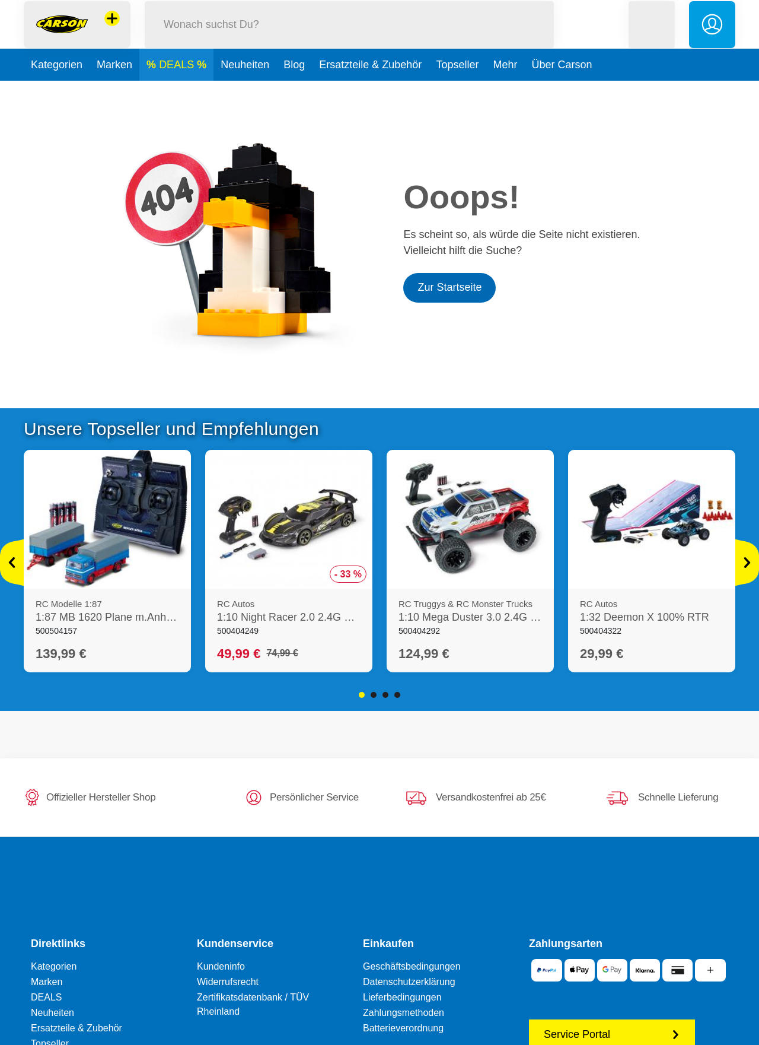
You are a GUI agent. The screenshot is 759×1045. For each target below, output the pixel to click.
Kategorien (56, 91)
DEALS (178, 91)
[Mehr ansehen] (12, 562)
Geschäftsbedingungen (412, 966)
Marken (114, 91)
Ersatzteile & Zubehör (370, 91)
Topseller (457, 91)
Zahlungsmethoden (403, 1013)
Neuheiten (245, 91)
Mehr (505, 91)
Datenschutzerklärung (409, 982)
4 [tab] (397, 695)
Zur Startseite (449, 287)
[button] (652, 37)
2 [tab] (374, 695)
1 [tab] (362, 695)
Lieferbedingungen (402, 997)
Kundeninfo (221, 966)
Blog (294, 91)
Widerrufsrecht (228, 982)
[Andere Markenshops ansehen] (112, 32)
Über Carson (561, 91)
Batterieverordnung (403, 1028)
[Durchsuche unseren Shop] (349, 37)
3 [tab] (385, 695)
